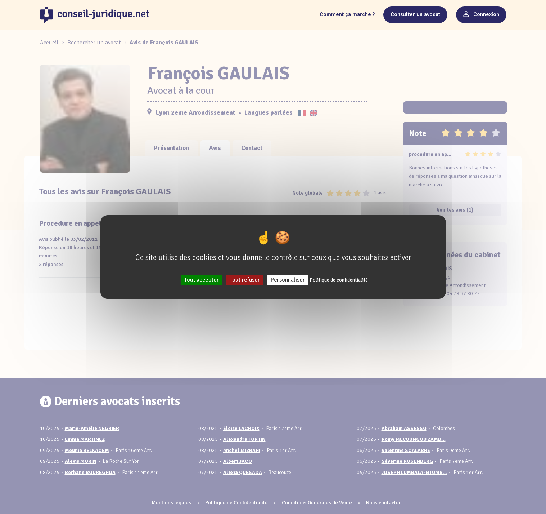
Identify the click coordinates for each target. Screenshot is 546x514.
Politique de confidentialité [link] (339, 280)
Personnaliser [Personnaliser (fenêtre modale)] (288, 279)
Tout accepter (201, 279)
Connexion (481, 14)
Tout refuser (245, 279)
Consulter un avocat (415, 14)
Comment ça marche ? (347, 14)
